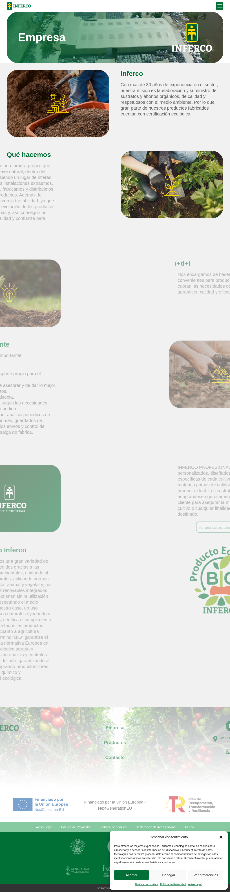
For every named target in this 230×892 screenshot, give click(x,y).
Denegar (168, 875)
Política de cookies (146, 884)
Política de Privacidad (173, 884)
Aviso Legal (195, 884)
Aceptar (131, 875)
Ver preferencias (206, 875)
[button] (221, 837)
